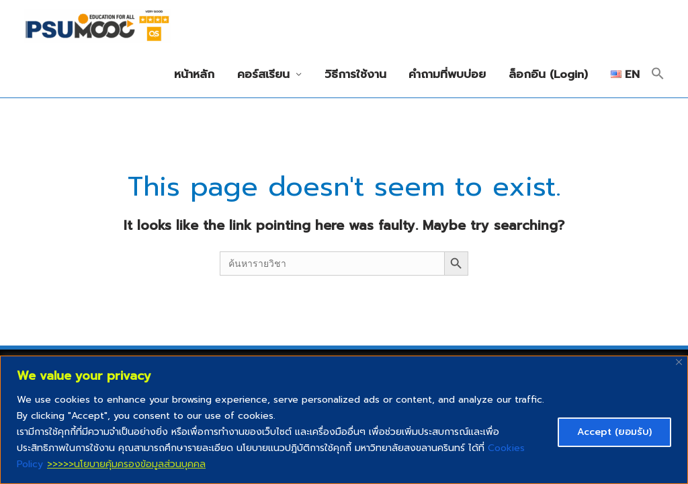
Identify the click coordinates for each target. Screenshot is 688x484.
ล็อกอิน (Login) (548, 74)
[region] (344, 420)
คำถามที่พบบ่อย (447, 74)
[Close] (679, 362)
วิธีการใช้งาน (355, 74)
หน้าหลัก (194, 74)
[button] (657, 75)
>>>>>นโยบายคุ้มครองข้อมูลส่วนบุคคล (126, 464)
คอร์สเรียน (263, 74)
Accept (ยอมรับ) (614, 432)
